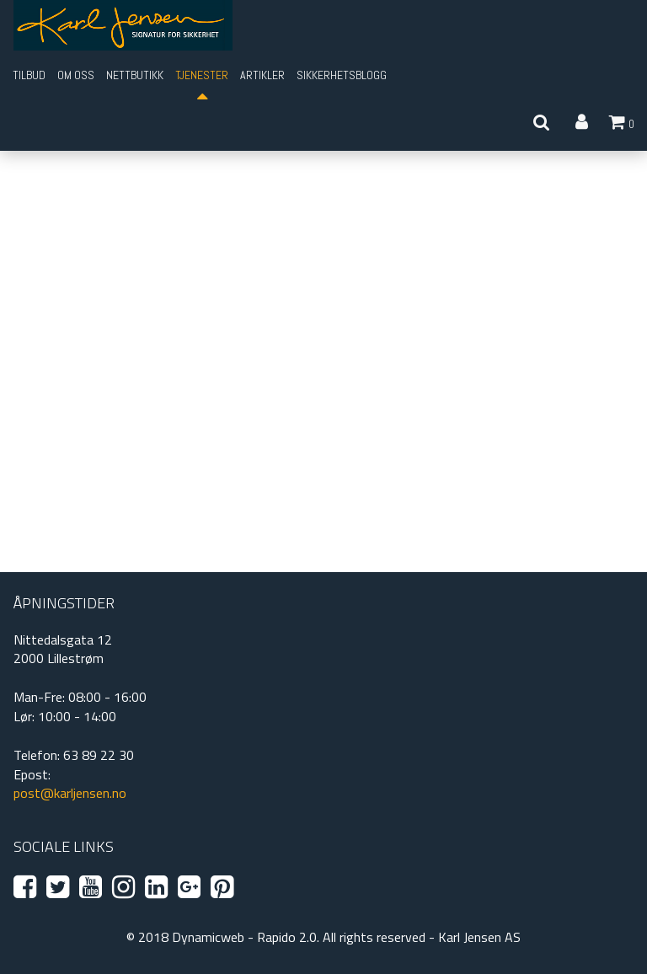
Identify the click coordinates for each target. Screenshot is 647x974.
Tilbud (29, 75)
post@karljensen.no (69, 793)
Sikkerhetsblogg (342, 75)
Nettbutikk (134, 75)
